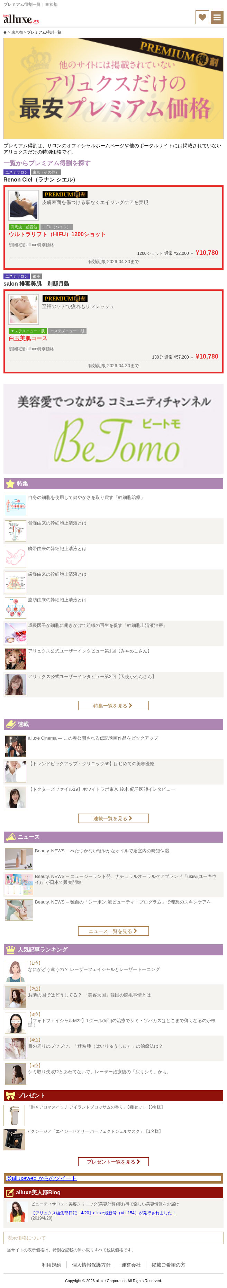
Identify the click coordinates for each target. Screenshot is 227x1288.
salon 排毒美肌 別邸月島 (36, 284)
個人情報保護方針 (91, 1265)
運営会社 (131, 1265)
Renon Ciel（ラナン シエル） (40, 180)
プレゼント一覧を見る (113, 1162)
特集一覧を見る (113, 705)
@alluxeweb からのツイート (41, 1178)
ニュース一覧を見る (113, 931)
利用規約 (51, 1265)
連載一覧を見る (113, 818)
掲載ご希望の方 (168, 1265)
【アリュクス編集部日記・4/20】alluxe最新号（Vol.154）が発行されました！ (103, 1213)
